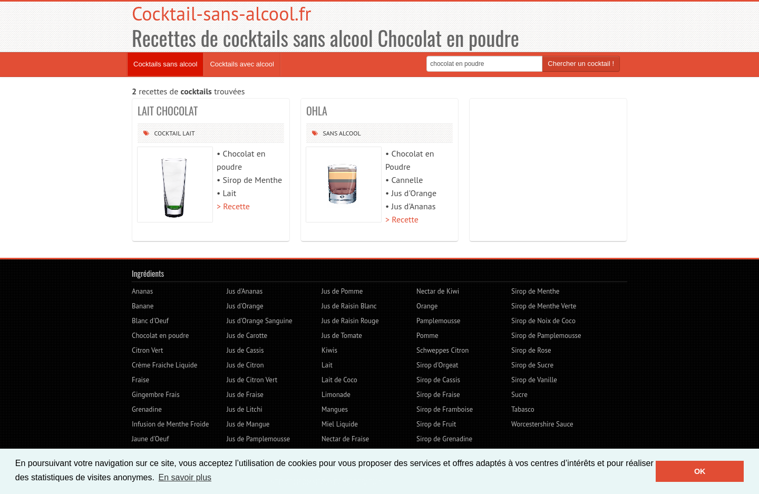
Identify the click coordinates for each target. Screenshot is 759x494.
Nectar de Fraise (345, 438)
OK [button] (700, 471)
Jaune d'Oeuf (150, 438)
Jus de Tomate (342, 335)
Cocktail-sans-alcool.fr (221, 13)
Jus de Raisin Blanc (349, 306)
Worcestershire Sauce (542, 424)
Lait (188, 133)
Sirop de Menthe (535, 291)
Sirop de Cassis (438, 379)
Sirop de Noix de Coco (543, 320)
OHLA (316, 111)
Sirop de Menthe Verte (543, 306)
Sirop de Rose (531, 350)
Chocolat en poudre (160, 335)
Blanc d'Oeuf (150, 320)
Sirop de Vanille (534, 379)
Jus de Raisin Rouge (350, 320)
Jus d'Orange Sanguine (260, 320)
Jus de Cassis (245, 350)
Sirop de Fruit (436, 424)
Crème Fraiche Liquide (164, 365)
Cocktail (167, 133)
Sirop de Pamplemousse (546, 335)
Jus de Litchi (244, 409)
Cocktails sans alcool (165, 64)
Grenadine (147, 409)
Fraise (140, 379)
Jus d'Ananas (244, 291)
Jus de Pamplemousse (258, 438)
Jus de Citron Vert (252, 379)
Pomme (427, 335)
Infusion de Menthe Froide (170, 424)
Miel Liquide (340, 424)
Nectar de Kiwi (437, 291)
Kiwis (329, 350)
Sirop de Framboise (444, 409)
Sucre (519, 394)
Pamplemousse (438, 320)
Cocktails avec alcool (242, 64)
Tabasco (522, 409)
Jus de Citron (245, 365)
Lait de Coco (339, 379)
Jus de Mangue (248, 424)
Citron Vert (147, 350)
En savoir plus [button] (185, 477)
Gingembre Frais (156, 394)
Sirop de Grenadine (444, 438)
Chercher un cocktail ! (581, 63)
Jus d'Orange (245, 306)
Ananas (142, 291)
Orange (426, 306)
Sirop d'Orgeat (437, 365)
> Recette (233, 206)
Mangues (335, 409)
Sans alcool (342, 133)
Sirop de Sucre (532, 365)
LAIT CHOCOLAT (168, 111)
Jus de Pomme (342, 291)
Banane (142, 306)
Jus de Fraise (245, 394)
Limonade (336, 394)
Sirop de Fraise (438, 394)
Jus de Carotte (247, 335)
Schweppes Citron (442, 350)
